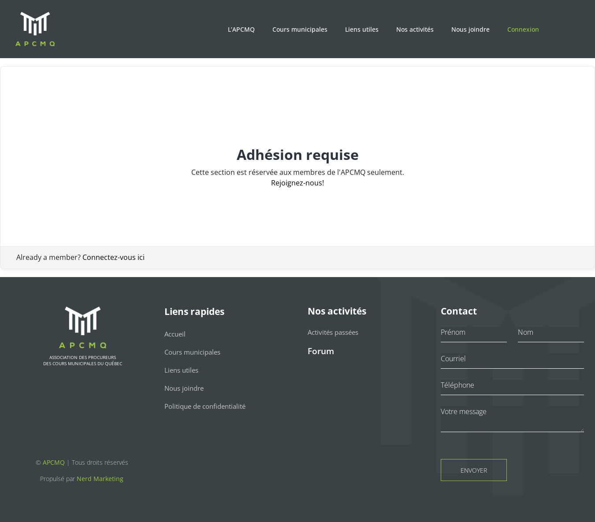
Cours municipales (299, 29)
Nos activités (415, 29)
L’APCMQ (241, 29)
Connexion (523, 29)
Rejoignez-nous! (297, 183)
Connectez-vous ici (113, 257)
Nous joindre (470, 29)
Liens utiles (362, 29)
